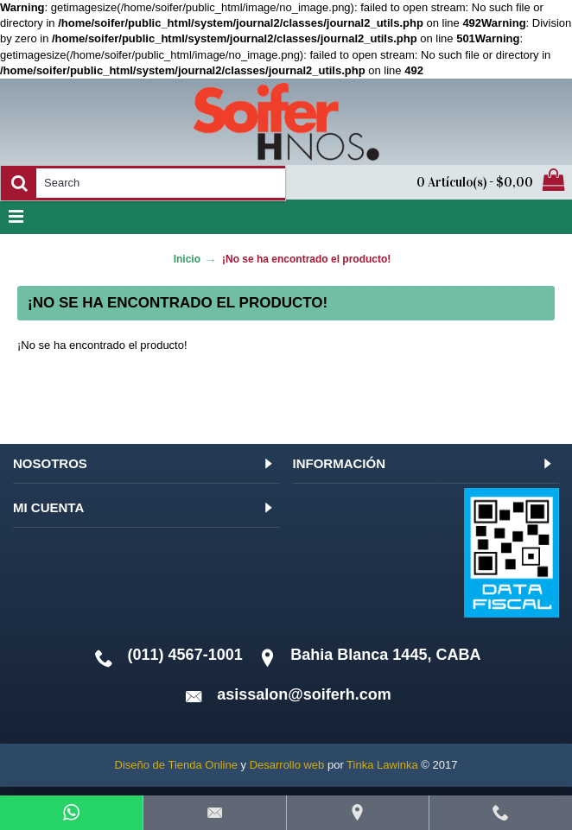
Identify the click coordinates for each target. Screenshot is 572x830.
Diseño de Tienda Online (176, 764)
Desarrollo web (287, 764)
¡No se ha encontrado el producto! (306, 259)
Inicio (187, 259)
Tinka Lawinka (382, 764)
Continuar (497, 398)
